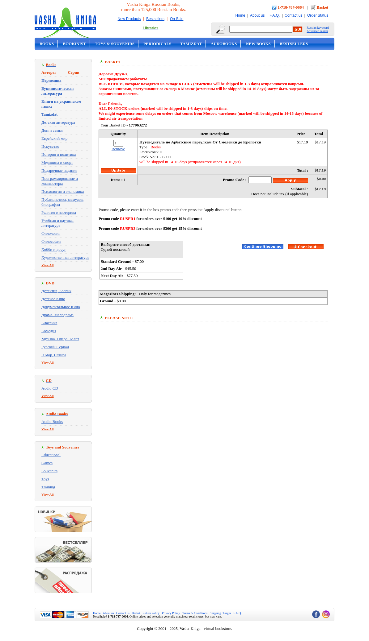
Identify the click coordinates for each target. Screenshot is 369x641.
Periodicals (157, 43)
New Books (258, 43)
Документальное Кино (60, 306)
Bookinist (74, 43)
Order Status (317, 15)
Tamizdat (191, 43)
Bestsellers (155, 19)
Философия (51, 241)
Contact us (293, 15)
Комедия (48, 331)
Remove (118, 149)
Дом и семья (52, 130)
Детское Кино (53, 298)
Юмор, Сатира (53, 355)
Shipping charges (220, 613)
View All (47, 265)
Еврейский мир (54, 138)
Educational (51, 455)
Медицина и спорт (57, 162)
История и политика (58, 154)
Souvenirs (49, 471)
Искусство (50, 146)
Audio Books (52, 421)
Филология (50, 233)
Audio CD (49, 388)
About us (257, 15)
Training (48, 487)
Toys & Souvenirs (114, 43)
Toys (45, 479)
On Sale (176, 19)
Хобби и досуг (53, 249)
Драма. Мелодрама (57, 314)
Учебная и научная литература (57, 223)
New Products (129, 19)
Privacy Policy (171, 613)
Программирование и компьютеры (59, 181)
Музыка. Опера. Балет (60, 339)
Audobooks (224, 43)
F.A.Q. (274, 15)
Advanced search (317, 31)
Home (240, 15)
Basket (322, 7)
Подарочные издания (59, 170)
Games (47, 463)
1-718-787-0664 (291, 7)
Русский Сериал (55, 347)
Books (47, 43)
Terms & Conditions (195, 613)
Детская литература (58, 122)
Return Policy (150, 613)
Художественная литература (65, 257)
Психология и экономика (62, 191)
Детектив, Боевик (56, 290)
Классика (49, 322)
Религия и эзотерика (58, 212)
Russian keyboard (318, 27)
